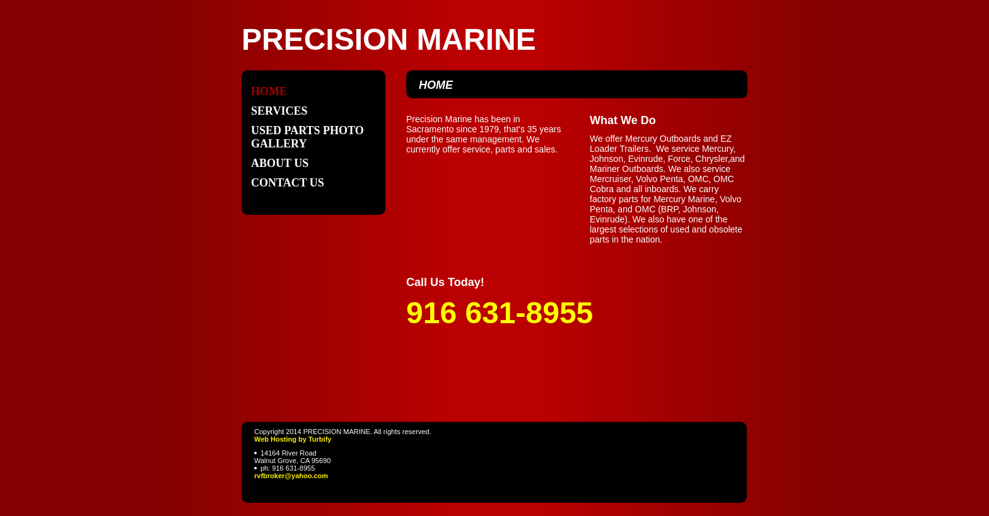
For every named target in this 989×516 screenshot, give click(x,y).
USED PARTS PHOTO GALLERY (307, 137)
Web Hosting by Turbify (292, 439)
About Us (279, 163)
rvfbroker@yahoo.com (291, 475)
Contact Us (287, 182)
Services (279, 111)
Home (269, 91)
